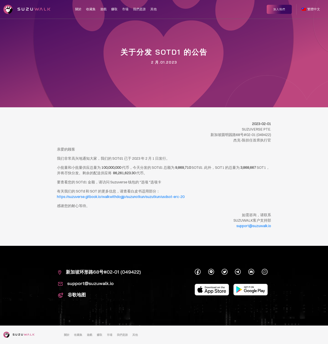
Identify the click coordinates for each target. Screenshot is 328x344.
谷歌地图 (72, 295)
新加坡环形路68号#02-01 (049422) (99, 272)
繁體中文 (311, 8)
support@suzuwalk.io (86, 283)
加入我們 (279, 8)
